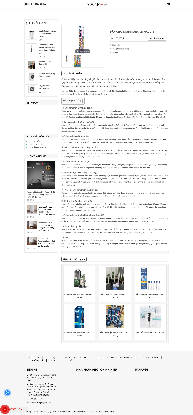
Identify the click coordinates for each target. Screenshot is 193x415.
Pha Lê (97, 357)
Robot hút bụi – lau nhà (119, 357)
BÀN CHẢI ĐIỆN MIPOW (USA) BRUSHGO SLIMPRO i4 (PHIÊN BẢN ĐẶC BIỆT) (79, 294)
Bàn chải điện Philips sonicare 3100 (115, 294)
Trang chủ (33, 357)
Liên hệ (68, 360)
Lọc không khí (35, 360)
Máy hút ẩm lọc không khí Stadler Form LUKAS (47, 33)
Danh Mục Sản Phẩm (35, 4)
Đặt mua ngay (157, 38)
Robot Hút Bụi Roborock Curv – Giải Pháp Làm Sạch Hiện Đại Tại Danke (46, 242)
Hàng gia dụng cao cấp (75, 357)
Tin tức (54, 360)
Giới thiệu (51, 357)
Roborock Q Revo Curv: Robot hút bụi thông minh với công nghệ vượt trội (46, 226)
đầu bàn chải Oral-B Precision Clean (151, 294)
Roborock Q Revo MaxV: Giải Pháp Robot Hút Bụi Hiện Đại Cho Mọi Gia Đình (46, 210)
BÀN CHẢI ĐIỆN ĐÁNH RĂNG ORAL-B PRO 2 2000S (79, 333)
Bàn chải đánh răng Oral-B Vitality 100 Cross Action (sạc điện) (151, 333)
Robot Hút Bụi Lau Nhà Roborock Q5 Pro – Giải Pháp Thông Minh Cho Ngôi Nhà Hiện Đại (41, 194)
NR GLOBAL (109, 411)
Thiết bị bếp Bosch (148, 357)
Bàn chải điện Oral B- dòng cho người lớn (115, 333)
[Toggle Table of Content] (79, 101)
